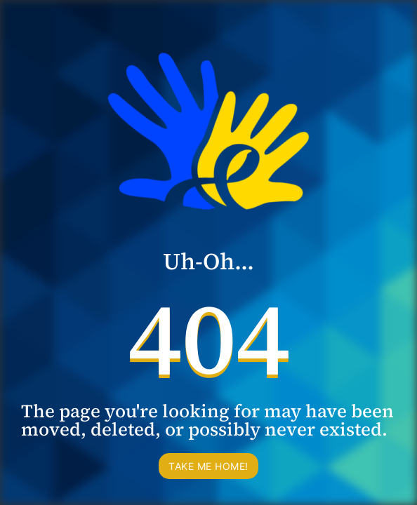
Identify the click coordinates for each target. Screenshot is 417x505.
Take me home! (208, 466)
